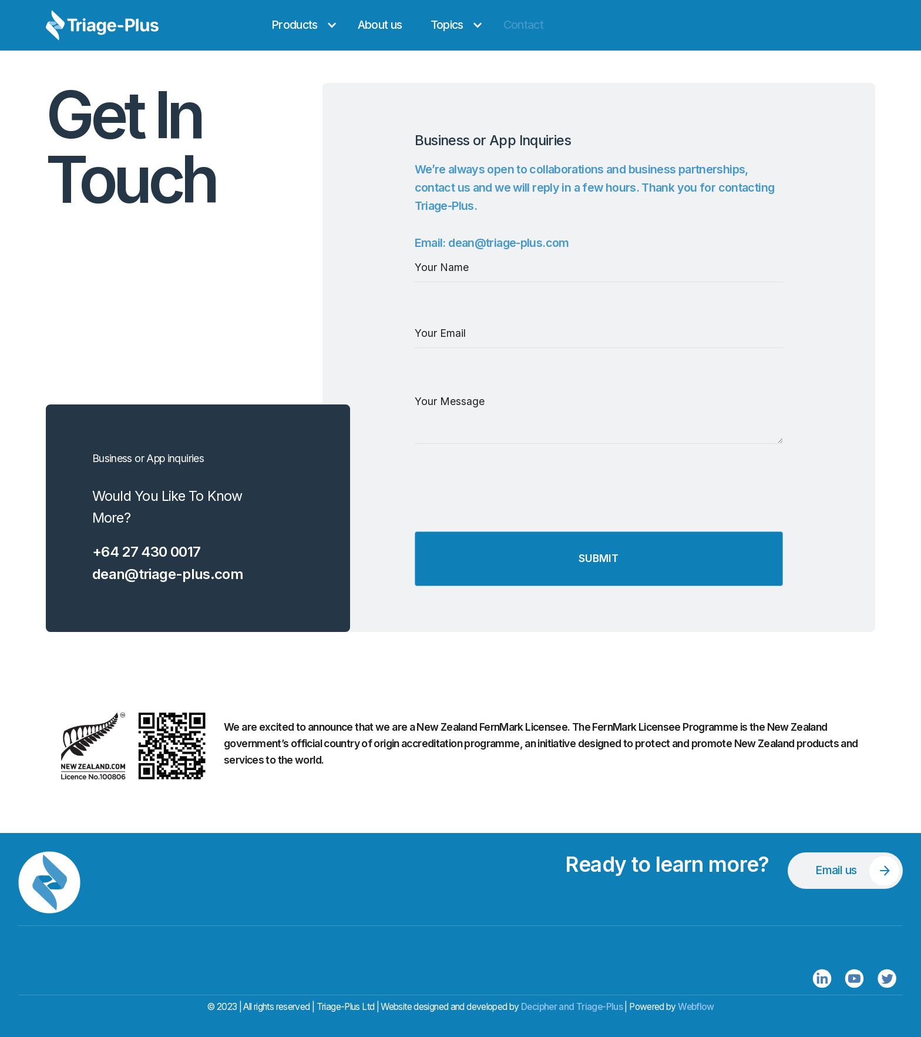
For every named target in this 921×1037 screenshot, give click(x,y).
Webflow (696, 1006)
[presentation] (504, 504)
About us (380, 25)
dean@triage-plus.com (167, 574)
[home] (140, 25)
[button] (300, 25)
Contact (523, 25)
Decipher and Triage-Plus (572, 1006)
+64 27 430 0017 (146, 551)
